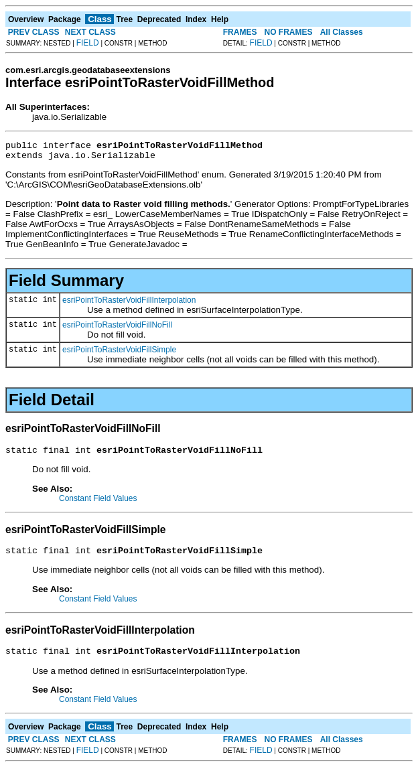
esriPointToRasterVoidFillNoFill (117, 329)
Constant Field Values (98, 504)
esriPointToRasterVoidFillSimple (119, 353)
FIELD (87, 43)
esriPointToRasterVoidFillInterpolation (129, 304)
